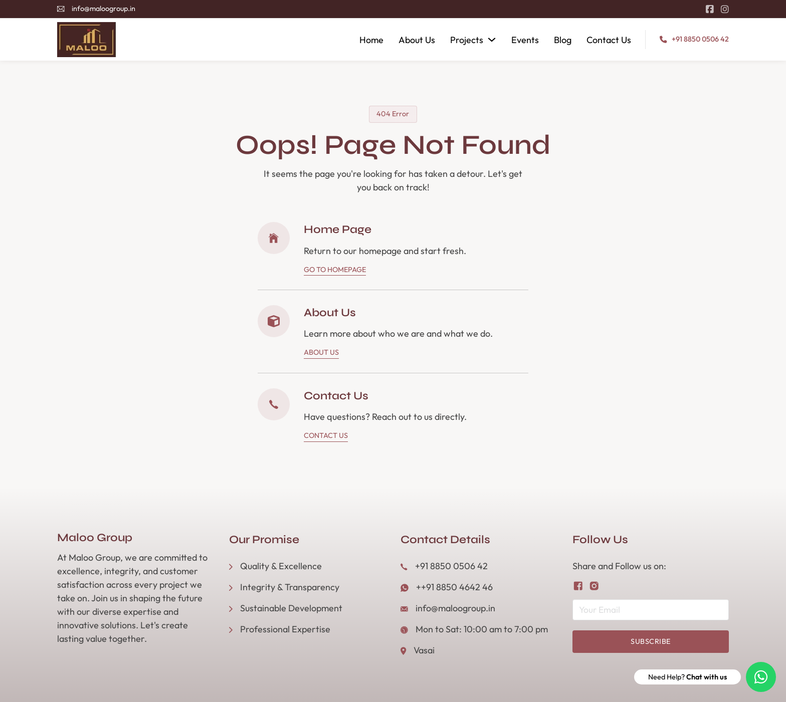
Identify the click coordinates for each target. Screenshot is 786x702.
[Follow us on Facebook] (578, 586)
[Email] (650, 609)
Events (525, 40)
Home (371, 40)
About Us (417, 40)
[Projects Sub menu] (491, 39)
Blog (562, 40)
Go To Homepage (335, 269)
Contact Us (608, 40)
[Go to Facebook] (710, 9)
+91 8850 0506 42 (700, 39)
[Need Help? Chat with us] (761, 677)
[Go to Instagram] (725, 9)
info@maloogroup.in (103, 8)
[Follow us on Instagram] (594, 586)
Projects (466, 40)
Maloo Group (94, 538)
